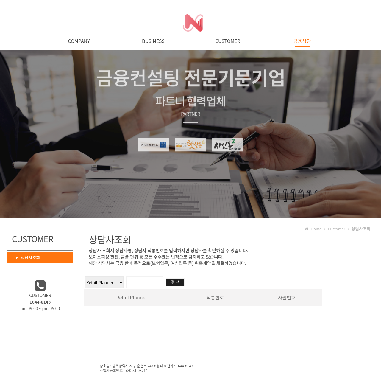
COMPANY (79, 42)
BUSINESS (153, 42)
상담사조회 (25, 258)
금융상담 (302, 42)
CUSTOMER (227, 42)
